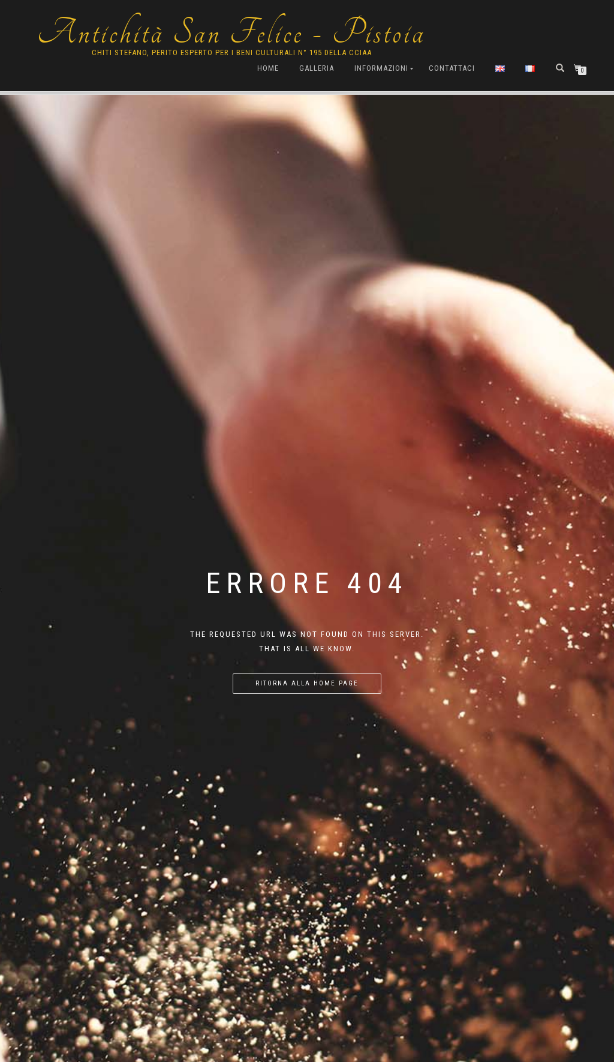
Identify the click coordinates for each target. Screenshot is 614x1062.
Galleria (316, 68)
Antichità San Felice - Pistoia (231, 33)
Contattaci (452, 68)
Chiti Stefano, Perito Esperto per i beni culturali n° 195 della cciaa (232, 52)
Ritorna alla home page (307, 683)
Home (268, 68)
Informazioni (381, 68)
